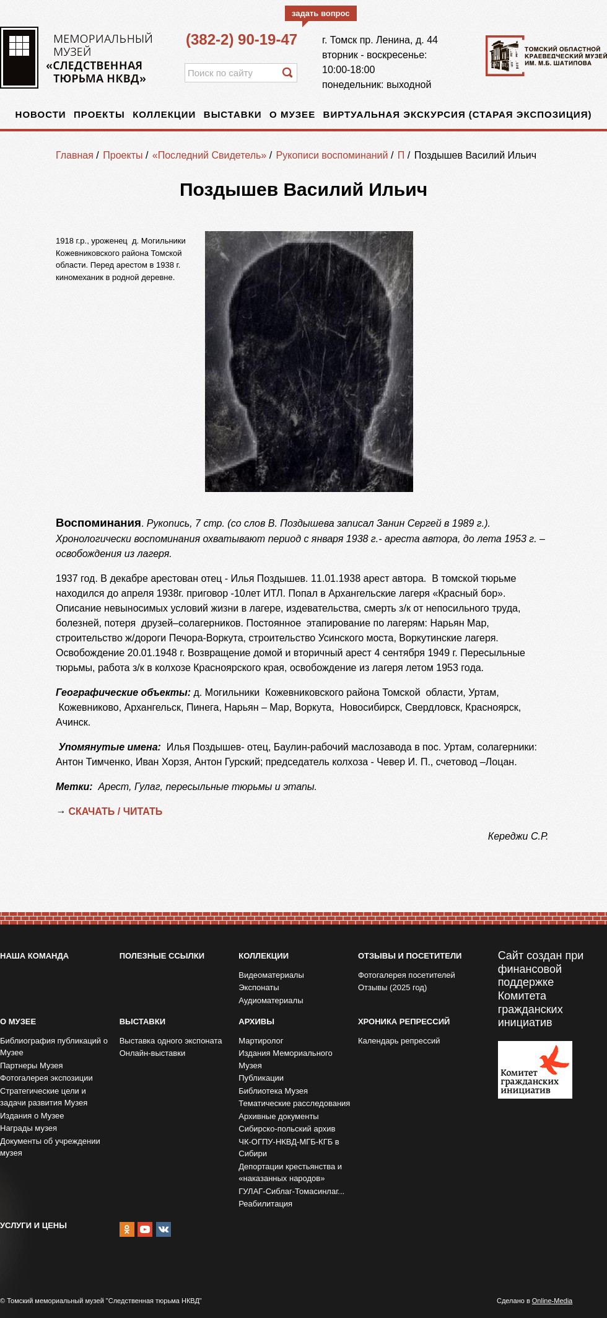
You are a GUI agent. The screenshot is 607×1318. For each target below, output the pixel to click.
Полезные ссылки (162, 955)
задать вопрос (321, 13)
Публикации (261, 1078)
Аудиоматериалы (270, 1000)
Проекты (99, 114)
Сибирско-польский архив (286, 1128)
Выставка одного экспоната (171, 1040)
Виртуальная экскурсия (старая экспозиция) (457, 114)
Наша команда (34, 955)
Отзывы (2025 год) (392, 987)
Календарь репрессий (399, 1040)
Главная (75, 155)
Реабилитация (265, 1203)
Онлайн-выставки (153, 1053)
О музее (292, 114)
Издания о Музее (32, 1115)
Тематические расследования (294, 1103)
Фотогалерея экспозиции (46, 1078)
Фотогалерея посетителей (406, 975)
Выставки (233, 114)
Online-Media (552, 1300)
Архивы (256, 1021)
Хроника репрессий (404, 1021)
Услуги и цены (33, 1225)
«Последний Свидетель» (209, 155)
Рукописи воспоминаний (332, 155)
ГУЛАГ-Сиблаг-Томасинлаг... (291, 1191)
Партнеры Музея (31, 1065)
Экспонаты (258, 987)
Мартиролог (260, 1040)
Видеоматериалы (271, 975)
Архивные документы (278, 1116)
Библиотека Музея (273, 1091)
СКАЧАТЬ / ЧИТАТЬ (116, 811)
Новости (40, 114)
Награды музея (28, 1128)
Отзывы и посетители (409, 955)
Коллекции (164, 114)
